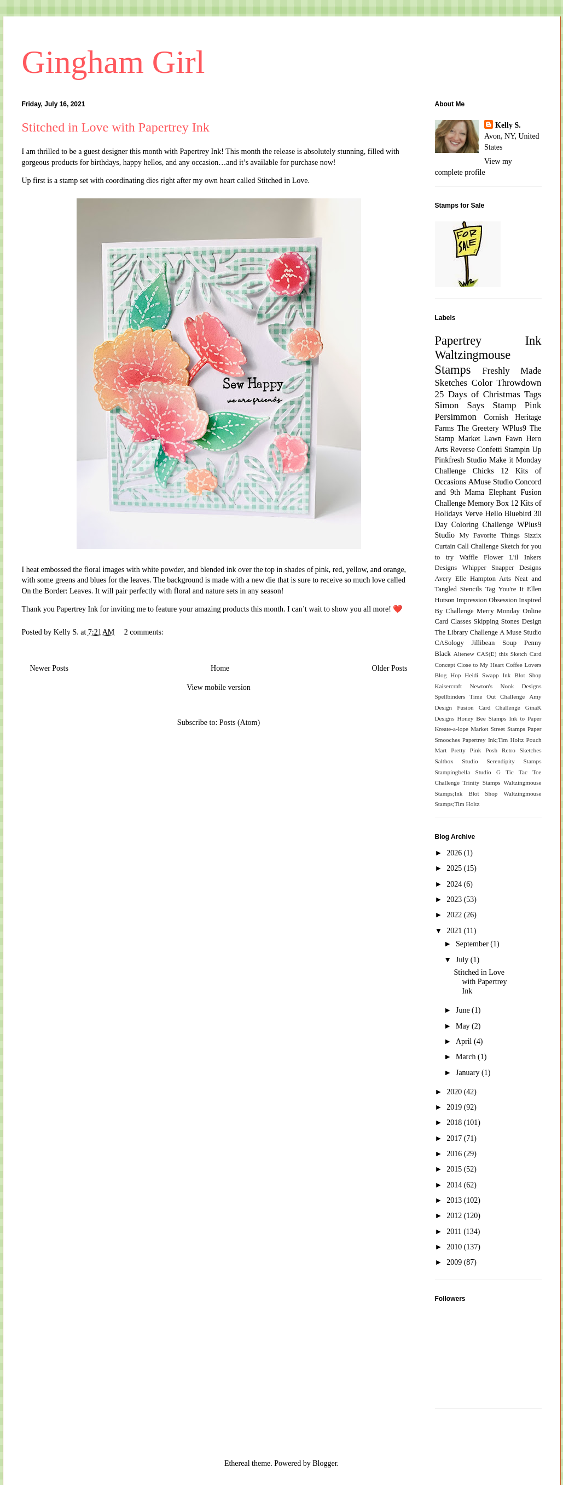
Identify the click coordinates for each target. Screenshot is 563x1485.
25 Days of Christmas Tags (488, 394)
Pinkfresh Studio (461, 460)
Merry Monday (498, 611)
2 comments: (144, 632)
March (467, 1057)
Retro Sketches (522, 750)
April (465, 1041)
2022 (455, 915)
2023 (455, 899)
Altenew (464, 653)
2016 (455, 1154)
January (468, 1073)
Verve (474, 514)
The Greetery (478, 428)
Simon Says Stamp (475, 405)
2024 (455, 884)
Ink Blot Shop (522, 675)
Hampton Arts (490, 578)
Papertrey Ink (200, 151)
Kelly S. (508, 125)
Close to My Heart (480, 664)
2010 (455, 1247)
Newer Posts (49, 668)
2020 (455, 1092)
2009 (455, 1262)
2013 (455, 1200)
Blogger (324, 1463)
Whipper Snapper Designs (502, 568)
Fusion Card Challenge (488, 707)
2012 (455, 1216)
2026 (455, 853)
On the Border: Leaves (56, 591)
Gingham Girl (113, 62)
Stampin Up (523, 450)
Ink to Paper (525, 718)
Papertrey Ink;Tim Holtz (493, 739)
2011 (454, 1231)
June (464, 1010)
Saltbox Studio (456, 761)
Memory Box (488, 503)
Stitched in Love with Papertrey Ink (116, 127)
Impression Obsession (486, 600)
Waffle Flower (481, 557)
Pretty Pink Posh (474, 750)
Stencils (471, 589)
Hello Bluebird (508, 514)
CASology (449, 643)
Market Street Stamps (498, 729)
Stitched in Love (282, 180)
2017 (455, 1138)
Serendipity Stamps (513, 761)
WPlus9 (514, 428)
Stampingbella (453, 772)
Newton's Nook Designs (505, 686)
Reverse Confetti (476, 450)
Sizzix (532, 535)
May (464, 1026)
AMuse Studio (490, 482)
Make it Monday (515, 460)
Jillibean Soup (494, 643)
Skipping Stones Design (508, 621)
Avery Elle (451, 578)
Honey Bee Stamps (482, 718)
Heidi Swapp (481, 675)
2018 (455, 1122)
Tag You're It (504, 589)
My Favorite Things (490, 535)
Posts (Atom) (239, 722)
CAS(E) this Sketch (502, 653)
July (463, 960)
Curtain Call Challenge (467, 546)
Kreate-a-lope (452, 729)
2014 (455, 1185)
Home (220, 668)
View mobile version (219, 687)
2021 (455, 931)
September (473, 944)
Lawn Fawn (503, 439)
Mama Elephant (490, 492)
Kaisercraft (448, 686)
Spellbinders (450, 696)
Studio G (488, 772)
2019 (455, 1107)
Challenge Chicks (464, 471)
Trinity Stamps (481, 782)
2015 (455, 1169)
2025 (455, 868)
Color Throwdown (507, 383)
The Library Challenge (466, 632)
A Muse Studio (520, 632)
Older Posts (390, 668)
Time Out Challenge (497, 696)
